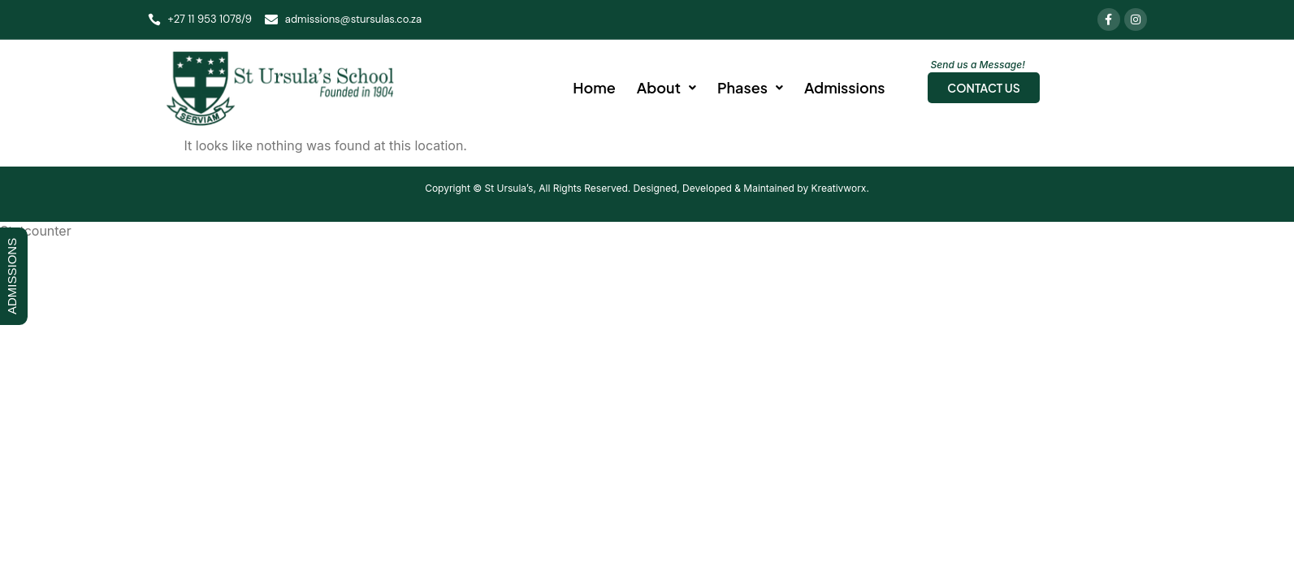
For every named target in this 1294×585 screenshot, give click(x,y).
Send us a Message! (978, 64)
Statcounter (35, 231)
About (666, 87)
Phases (750, 87)
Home (594, 87)
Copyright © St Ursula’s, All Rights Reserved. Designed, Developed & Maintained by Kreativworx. (647, 188)
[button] (666, 87)
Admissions (844, 87)
